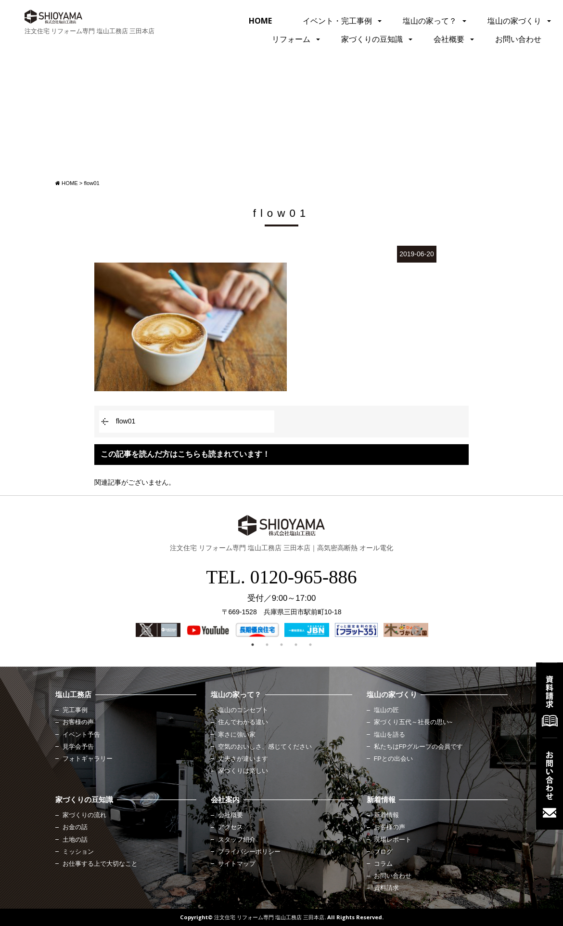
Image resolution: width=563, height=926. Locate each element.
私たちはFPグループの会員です (418, 746)
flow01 (125, 421)
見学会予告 (78, 746)
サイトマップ (237, 863)
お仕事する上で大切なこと (100, 863)
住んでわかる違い (243, 722)
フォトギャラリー (88, 758)
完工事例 (75, 710)
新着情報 (386, 815)
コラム (383, 863)
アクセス (230, 827)
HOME (260, 20)
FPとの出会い (393, 758)
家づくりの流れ (84, 815)
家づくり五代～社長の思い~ (413, 722)
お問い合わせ (518, 39)
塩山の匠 (386, 710)
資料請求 (386, 888)
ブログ (383, 851)
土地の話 (75, 839)
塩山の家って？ (430, 20)
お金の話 (75, 827)
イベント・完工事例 (337, 20)
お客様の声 (78, 722)
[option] (158, 630)
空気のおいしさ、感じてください (265, 746)
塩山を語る (389, 734)
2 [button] (267, 644)
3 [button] (281, 644)
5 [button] (310, 644)
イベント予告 (81, 734)
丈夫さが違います (243, 758)
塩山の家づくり (514, 20)
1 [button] (252, 644)
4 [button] (296, 644)
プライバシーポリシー (249, 851)
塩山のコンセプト (243, 710)
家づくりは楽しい (243, 770)
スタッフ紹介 (237, 839)
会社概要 (449, 39)
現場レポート (392, 839)
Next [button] (415, 630)
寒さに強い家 (237, 734)
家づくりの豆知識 (372, 39)
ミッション (78, 851)
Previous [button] (145, 630)
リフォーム (291, 39)
